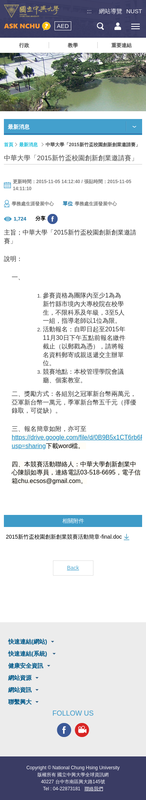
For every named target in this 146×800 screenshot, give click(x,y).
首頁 (8, 144)
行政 (24, 45)
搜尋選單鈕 (100, 26)
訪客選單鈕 (118, 26)
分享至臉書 (52, 219)
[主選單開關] (135, 26)
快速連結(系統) (28, 653)
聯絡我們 (93, 788)
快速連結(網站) (27, 641)
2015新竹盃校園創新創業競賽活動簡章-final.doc (64, 537)
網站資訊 (20, 689)
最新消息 (28, 144)
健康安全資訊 (25, 665)
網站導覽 (110, 11)
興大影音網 (82, 730)
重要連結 (121, 45)
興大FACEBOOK (64, 730)
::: (89, 11)
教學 (73, 45)
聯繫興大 (20, 701)
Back (73, 568)
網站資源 (20, 677)
